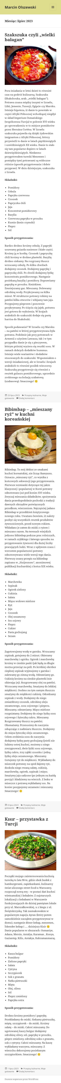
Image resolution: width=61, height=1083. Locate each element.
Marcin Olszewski (20, 7)
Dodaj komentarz (27, 398)
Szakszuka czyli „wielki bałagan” (30, 37)
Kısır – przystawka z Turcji (26, 821)
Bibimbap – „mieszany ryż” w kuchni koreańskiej (28, 414)
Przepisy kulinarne (33, 395)
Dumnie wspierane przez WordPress (21, 1079)
